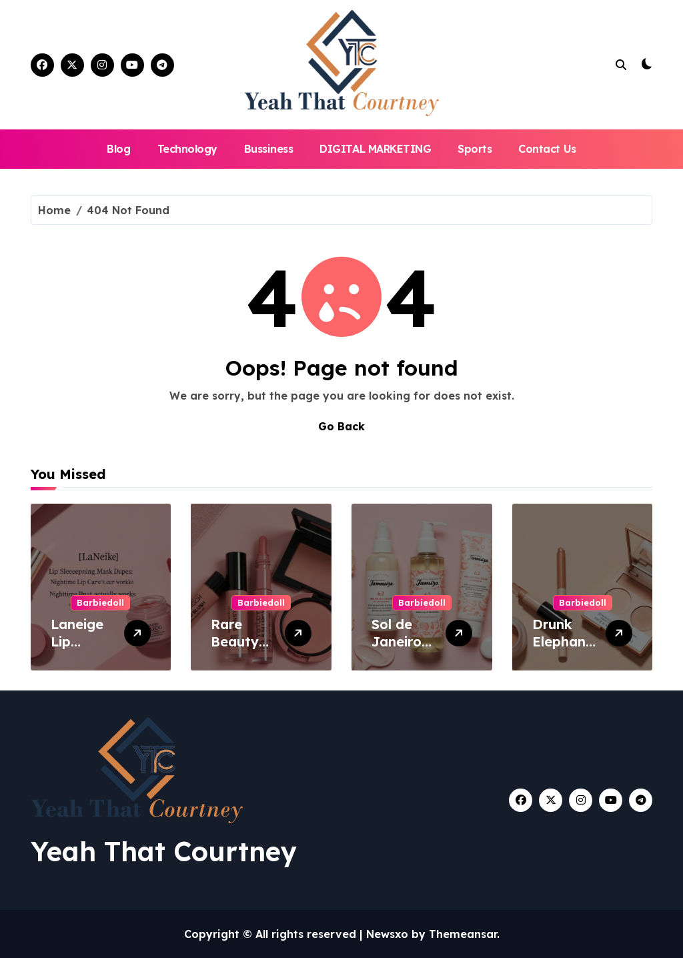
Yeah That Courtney (164, 851)
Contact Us (547, 148)
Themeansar (463, 934)
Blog (118, 148)
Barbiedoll (100, 602)
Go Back (341, 426)
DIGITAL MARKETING (375, 148)
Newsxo (387, 934)
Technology (187, 148)
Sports (475, 148)
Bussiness (268, 148)
